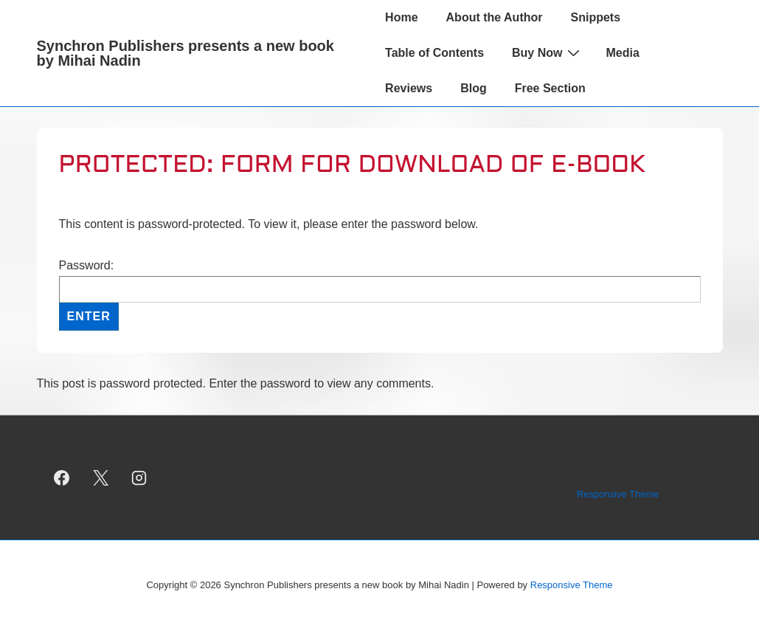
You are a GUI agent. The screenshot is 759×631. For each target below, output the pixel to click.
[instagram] (139, 477)
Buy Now (547, 52)
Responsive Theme (618, 494)
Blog (473, 88)
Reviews (408, 88)
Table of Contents (434, 52)
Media (622, 52)
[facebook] (62, 477)
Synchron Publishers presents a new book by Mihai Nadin (185, 53)
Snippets (596, 17)
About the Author (494, 17)
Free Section (550, 88)
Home (401, 17)
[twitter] (100, 477)
